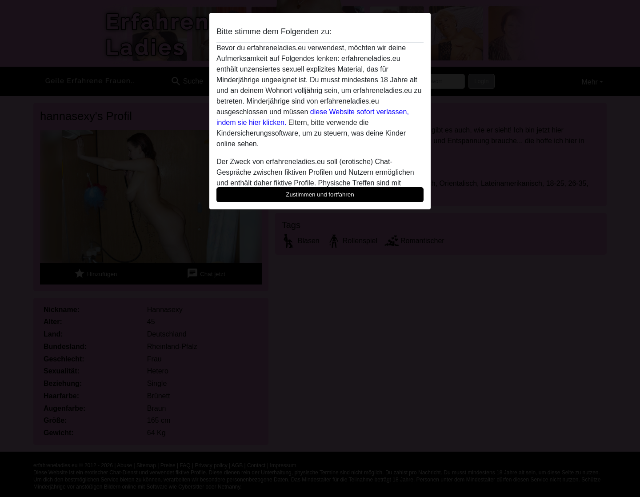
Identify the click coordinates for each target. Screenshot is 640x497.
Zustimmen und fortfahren (320, 194)
